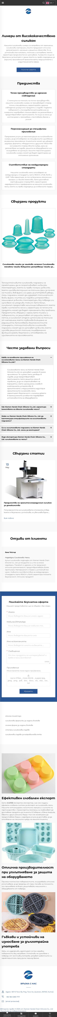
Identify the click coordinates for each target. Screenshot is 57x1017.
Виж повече (9, 518)
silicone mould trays (13, 716)
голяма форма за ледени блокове (19, 725)
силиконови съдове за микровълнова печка (23, 734)
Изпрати (28, 691)
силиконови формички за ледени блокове (22, 721)
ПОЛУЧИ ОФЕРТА (28, 70)
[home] (28, 11)
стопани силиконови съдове (17, 730)
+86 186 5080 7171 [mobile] (11, 996)
